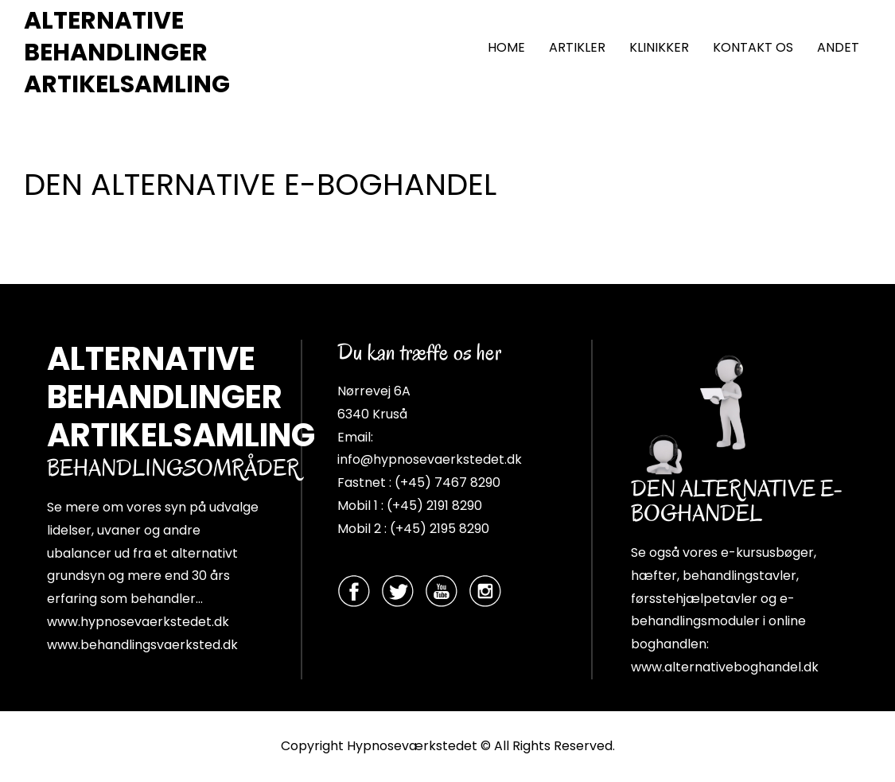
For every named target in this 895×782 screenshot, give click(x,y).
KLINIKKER (659, 47)
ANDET (838, 47)
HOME (506, 47)
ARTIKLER (577, 47)
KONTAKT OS (753, 47)
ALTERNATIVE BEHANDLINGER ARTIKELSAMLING (127, 52)
